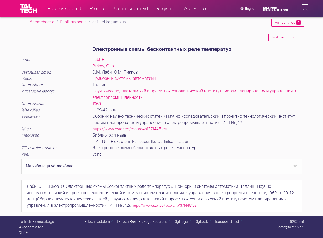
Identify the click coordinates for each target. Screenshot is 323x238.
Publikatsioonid (73, 21)
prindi (295, 37)
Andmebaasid (42, 21)
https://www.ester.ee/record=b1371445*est (130, 129)
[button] (304, 8)
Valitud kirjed (287, 22)
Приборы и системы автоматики (124, 78)
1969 (97, 103)
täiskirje (278, 37)
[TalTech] (28, 8)
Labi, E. (99, 59)
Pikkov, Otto (103, 66)
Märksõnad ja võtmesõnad (50, 166)
